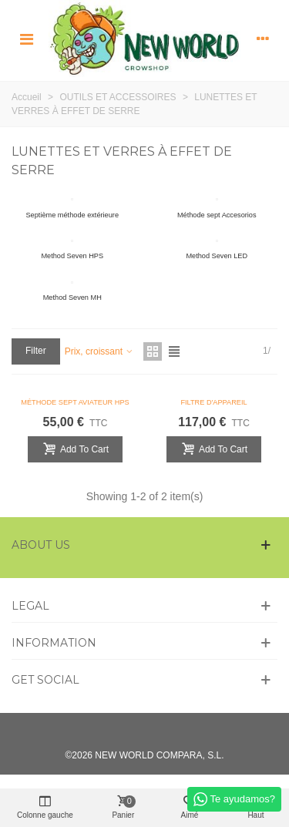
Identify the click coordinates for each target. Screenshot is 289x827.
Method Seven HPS (72, 256)
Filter (35, 350)
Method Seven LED (216, 256)
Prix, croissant (100, 351)
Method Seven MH (72, 297)
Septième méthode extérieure (72, 215)
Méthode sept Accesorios (217, 215)
